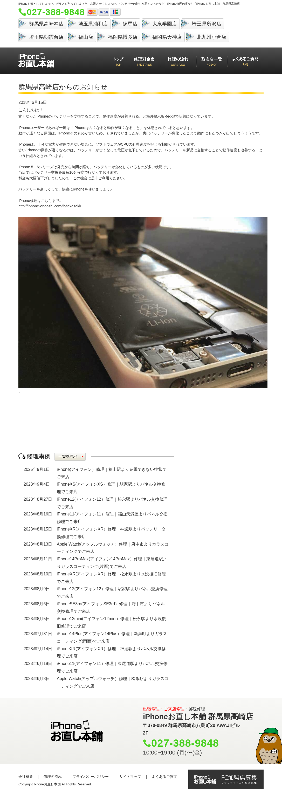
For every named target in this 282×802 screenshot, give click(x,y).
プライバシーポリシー (90, 776)
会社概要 (25, 776)
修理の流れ (53, 776)
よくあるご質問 (164, 776)
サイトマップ (130, 776)
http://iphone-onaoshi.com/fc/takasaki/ (49, 206)
